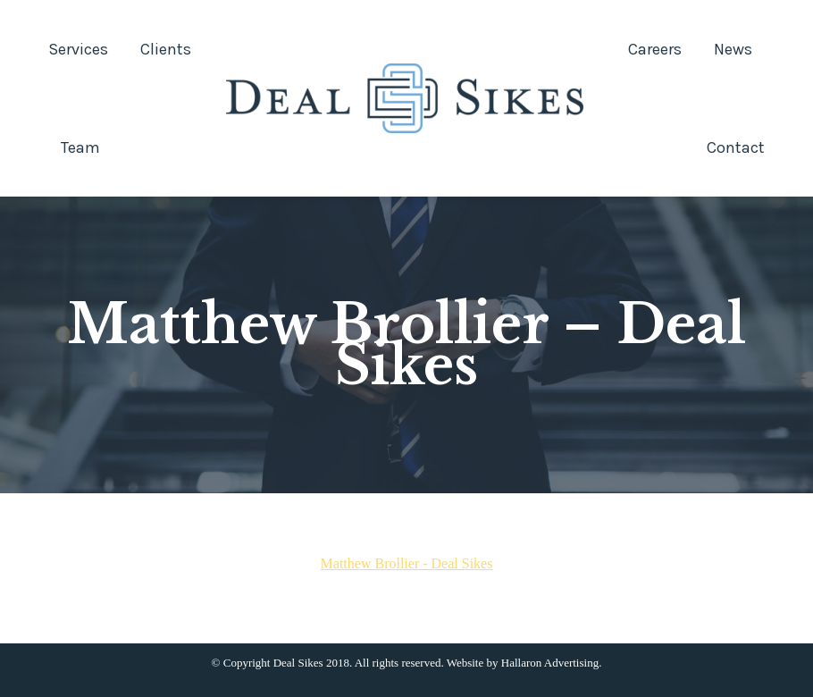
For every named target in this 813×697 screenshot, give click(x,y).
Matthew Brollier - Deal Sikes (407, 563)
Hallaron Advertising (550, 662)
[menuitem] (78, 49)
